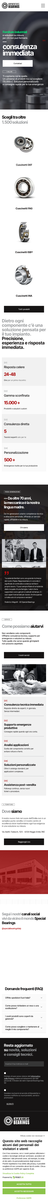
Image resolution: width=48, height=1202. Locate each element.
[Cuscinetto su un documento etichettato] (34, 946)
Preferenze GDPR (24, 1198)
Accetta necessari (24, 1191)
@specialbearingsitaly (11, 928)
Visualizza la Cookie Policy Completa (18, 1173)
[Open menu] (43, 6)
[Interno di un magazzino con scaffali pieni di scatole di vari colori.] (13, 962)
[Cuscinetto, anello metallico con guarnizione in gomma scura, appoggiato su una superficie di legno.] (34, 968)
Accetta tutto (24, 1184)
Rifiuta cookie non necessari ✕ (32, 1136)
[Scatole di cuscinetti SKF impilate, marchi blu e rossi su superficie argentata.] (13, 941)
